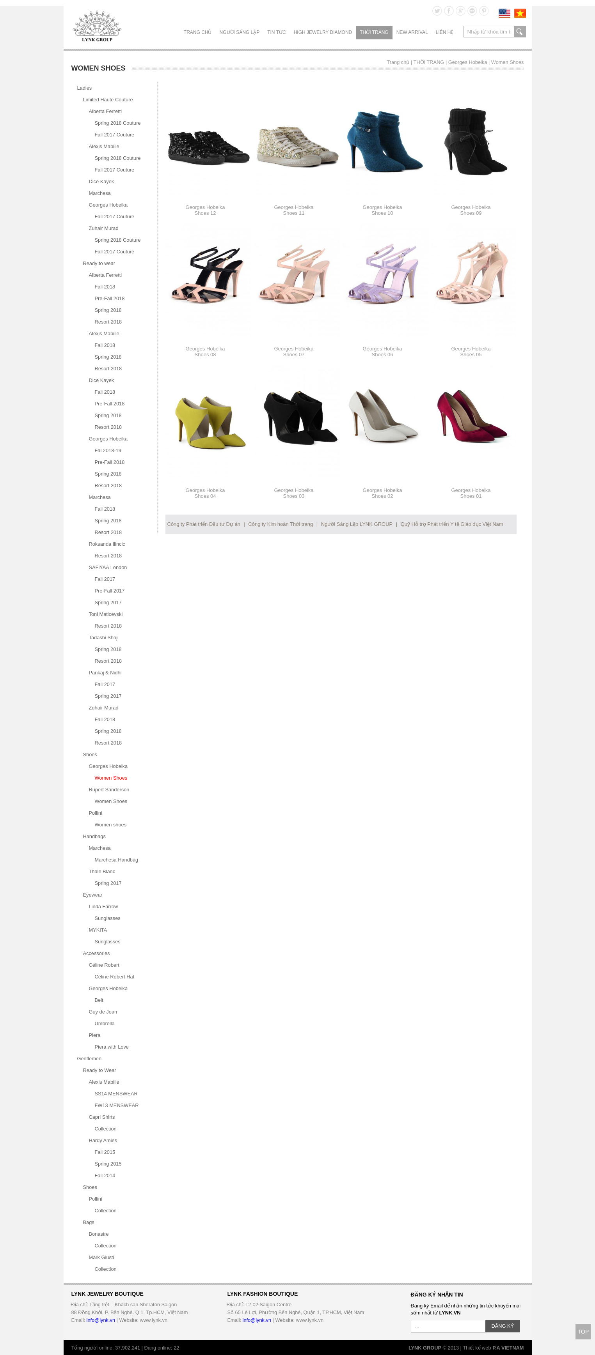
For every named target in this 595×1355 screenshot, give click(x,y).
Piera (95, 1035)
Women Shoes (507, 62)
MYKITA (98, 930)
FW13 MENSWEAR (117, 1105)
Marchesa (100, 193)
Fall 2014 (105, 1175)
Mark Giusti (101, 1257)
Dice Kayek (101, 181)
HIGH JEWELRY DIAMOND (323, 32)
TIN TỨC (276, 32)
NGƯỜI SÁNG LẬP (240, 32)
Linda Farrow (103, 906)
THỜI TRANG (374, 32)
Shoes (90, 754)
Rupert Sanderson (109, 789)
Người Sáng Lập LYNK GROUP (357, 524)
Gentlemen (89, 1058)
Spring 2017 (108, 602)
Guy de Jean (103, 1012)
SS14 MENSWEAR (116, 1094)
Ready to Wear (99, 1070)
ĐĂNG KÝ (503, 1326)
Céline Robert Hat (115, 977)
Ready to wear (99, 263)
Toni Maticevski (106, 614)
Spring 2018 (108, 310)
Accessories (96, 953)
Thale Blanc (102, 871)
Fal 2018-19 (108, 450)
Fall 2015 (105, 1152)
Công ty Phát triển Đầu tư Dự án (203, 524)
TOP (583, 1331)
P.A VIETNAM (508, 1348)
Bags (88, 1222)
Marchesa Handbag (117, 860)
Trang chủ (198, 32)
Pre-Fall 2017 (110, 591)
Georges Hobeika (467, 62)
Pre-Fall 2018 (110, 298)
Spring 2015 (108, 1164)
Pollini (95, 813)
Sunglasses (108, 918)
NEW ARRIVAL (412, 32)
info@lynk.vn (101, 1320)
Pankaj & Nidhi (105, 673)
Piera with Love (112, 1047)
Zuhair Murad (104, 228)
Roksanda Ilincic (107, 544)
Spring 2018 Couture (118, 123)
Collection (106, 1129)
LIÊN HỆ (445, 32)
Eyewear (93, 895)
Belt (99, 1000)
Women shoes (111, 825)
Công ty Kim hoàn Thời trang (280, 524)
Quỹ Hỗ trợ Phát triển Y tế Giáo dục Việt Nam (452, 524)
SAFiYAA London (108, 567)
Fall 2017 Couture (115, 135)
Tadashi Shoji (104, 637)
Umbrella (105, 1023)
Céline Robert (104, 965)
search (520, 31)
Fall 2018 (105, 287)
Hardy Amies (103, 1140)
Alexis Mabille (104, 146)
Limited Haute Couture (108, 100)
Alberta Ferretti (105, 111)
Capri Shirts (102, 1117)
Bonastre (99, 1234)
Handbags (94, 836)
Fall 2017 (105, 579)
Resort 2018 (108, 322)
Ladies (84, 88)
